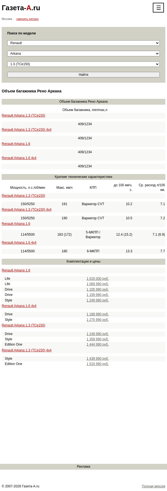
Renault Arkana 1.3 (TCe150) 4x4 (26, 130)
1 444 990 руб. (98, 344)
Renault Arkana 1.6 (16, 144)
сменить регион (27, 19)
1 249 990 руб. (98, 300)
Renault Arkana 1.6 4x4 (19, 158)
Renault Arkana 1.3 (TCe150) (23, 115)
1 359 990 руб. (98, 339)
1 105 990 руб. (98, 289)
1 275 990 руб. (98, 320)
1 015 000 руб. (98, 279)
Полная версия (153, 486)
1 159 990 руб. (98, 295)
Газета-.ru (21, 8)
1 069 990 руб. (98, 284)
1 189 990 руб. (98, 314)
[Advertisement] (83, 415)
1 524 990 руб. (98, 364)
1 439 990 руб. (98, 359)
